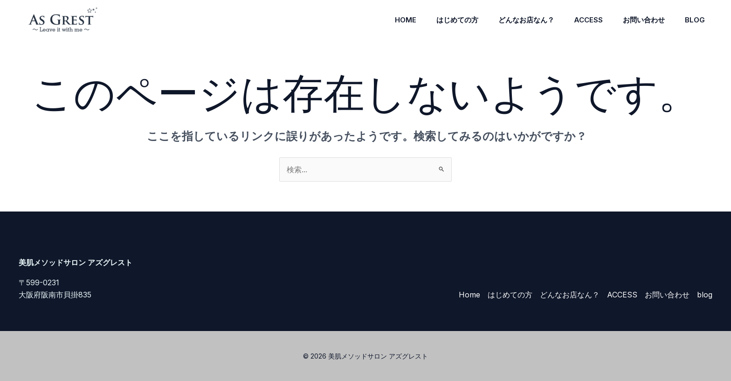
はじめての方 (446, 19)
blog (693, 19)
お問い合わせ (640, 19)
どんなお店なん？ (517, 19)
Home (392, 19)
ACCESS (582, 19)
